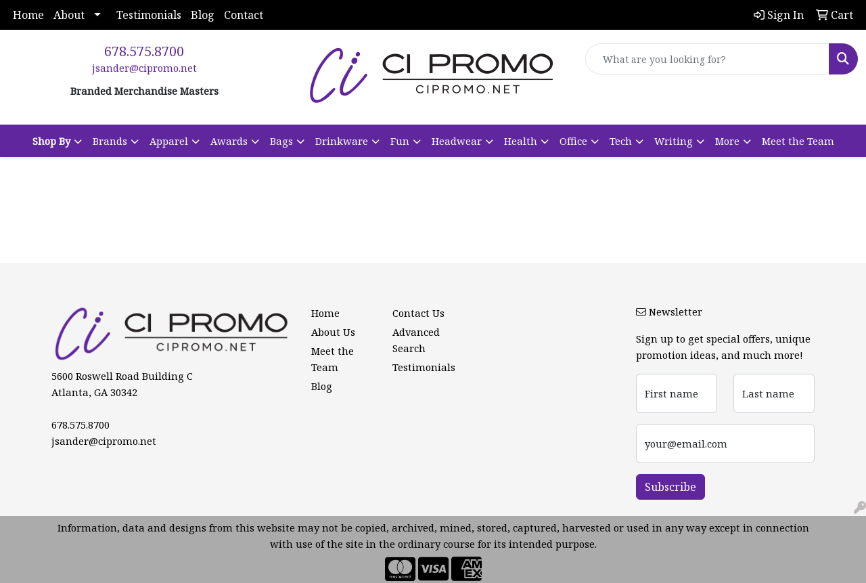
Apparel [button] (169, 141)
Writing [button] (673, 141)
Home (28, 14)
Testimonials (148, 14)
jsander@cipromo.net (144, 67)
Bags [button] (281, 141)
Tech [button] (621, 141)
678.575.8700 (144, 51)
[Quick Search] (707, 58)
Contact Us (418, 313)
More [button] (727, 141)
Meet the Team (798, 141)
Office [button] (573, 141)
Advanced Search (416, 340)
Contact (243, 14)
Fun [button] (399, 141)
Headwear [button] (457, 141)
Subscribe (670, 486)
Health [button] (520, 141)
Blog (202, 14)
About (69, 14)
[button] (57, 141)
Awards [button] (229, 141)
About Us (333, 332)
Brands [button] (110, 141)
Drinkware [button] (341, 141)
